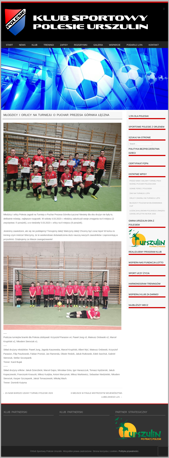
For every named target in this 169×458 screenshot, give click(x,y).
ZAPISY (64, 45)
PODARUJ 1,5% (135, 45)
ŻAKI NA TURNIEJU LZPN (140, 193)
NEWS (22, 45)
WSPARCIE (114, 45)
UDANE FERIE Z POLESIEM (141, 188)
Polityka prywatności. (129, 451)
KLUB (34, 45)
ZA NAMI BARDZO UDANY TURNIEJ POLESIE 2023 (27, 393)
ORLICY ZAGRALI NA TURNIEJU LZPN (145, 198)
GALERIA (98, 45)
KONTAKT (154, 45)
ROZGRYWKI (80, 45)
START (9, 45)
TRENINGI (49, 45)
